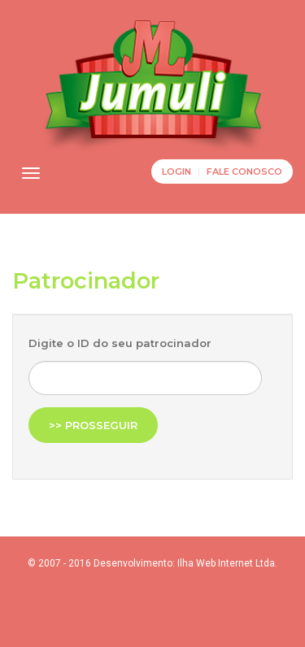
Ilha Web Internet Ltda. (227, 563)
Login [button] (176, 171)
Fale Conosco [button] (244, 171)
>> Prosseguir (93, 425)
